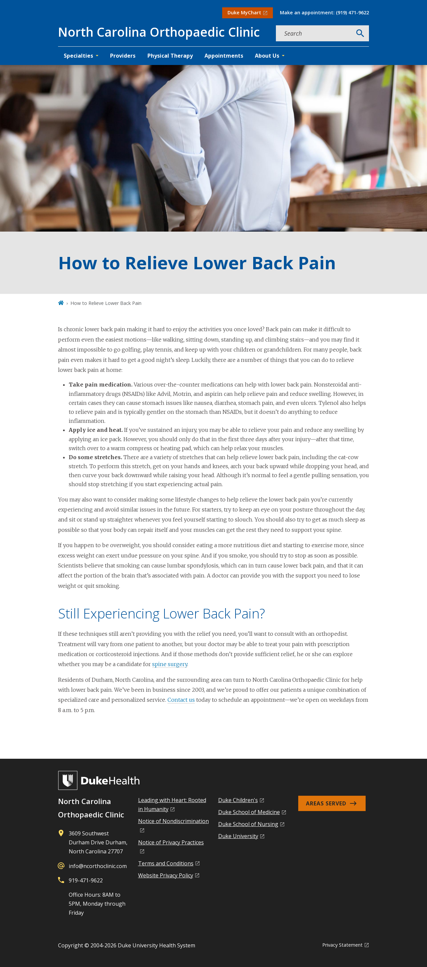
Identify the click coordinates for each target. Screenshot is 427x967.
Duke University (238, 836)
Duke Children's (238, 800)
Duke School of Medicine (249, 812)
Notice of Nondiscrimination (173, 821)
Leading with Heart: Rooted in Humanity (172, 804)
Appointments (223, 55)
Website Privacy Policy (165, 875)
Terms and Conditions (165, 863)
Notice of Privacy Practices (171, 842)
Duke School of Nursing (248, 824)
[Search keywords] (314, 33)
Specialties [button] (78, 55)
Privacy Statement (342, 945)
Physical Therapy (170, 55)
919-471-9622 (86, 880)
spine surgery (169, 664)
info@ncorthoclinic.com (98, 866)
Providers (122, 55)
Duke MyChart (244, 12)
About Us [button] (267, 55)
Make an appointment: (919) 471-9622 (324, 12)
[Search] (360, 33)
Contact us (181, 699)
